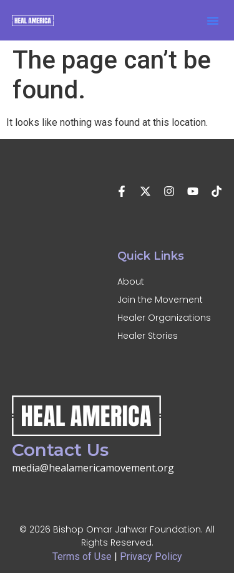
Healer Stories (147, 335)
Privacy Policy (151, 556)
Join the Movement (160, 299)
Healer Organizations (164, 317)
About (130, 281)
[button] (212, 20)
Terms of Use (82, 556)
